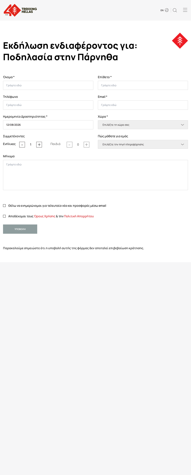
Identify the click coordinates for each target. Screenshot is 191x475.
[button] (175, 10)
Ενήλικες (9, 144)
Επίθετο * (105, 77)
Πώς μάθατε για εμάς (113, 136)
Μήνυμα (9, 156)
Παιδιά (55, 144)
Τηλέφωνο (10, 97)
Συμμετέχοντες (14, 136)
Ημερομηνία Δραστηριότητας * (25, 116)
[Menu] (185, 10)
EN (162, 10)
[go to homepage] (20, 10)
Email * (102, 97)
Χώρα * (103, 116)
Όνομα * (9, 77)
